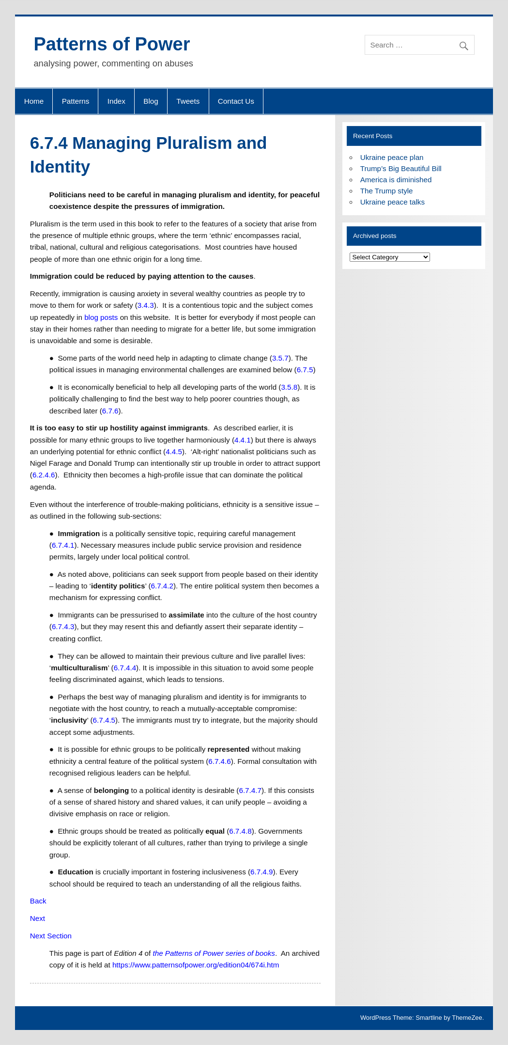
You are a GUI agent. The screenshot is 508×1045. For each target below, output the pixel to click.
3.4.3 (146, 305)
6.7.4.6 (219, 761)
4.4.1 (242, 440)
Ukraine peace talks (392, 202)
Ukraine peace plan (392, 157)
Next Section (51, 936)
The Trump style (386, 191)
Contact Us (236, 101)
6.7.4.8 (240, 831)
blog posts (101, 317)
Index (116, 101)
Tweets (188, 101)
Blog (150, 101)
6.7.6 (110, 411)
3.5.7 (280, 358)
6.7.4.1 (63, 545)
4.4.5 (174, 451)
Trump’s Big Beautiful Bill (401, 168)
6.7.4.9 (261, 872)
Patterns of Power (111, 44)
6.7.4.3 (63, 626)
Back (38, 901)
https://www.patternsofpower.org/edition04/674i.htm (195, 965)
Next (37, 918)
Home (34, 101)
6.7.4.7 (250, 790)
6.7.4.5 (104, 720)
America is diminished (396, 179)
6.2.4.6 (43, 475)
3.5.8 (289, 387)
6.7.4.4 (125, 668)
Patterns (76, 101)
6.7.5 (305, 369)
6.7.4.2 (162, 586)
